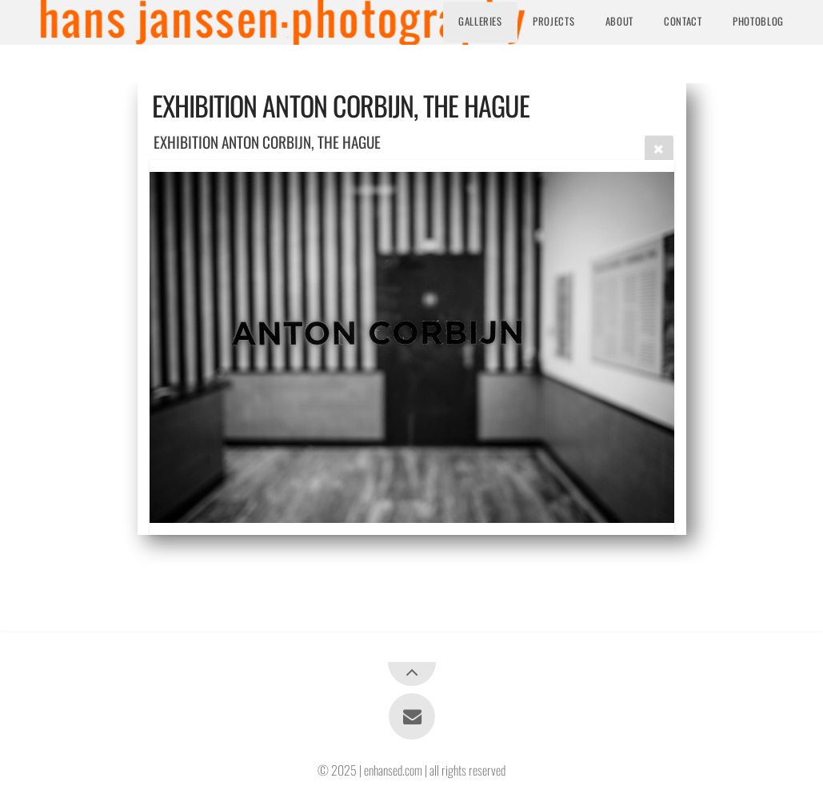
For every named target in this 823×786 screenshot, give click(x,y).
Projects (553, 22)
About (619, 22)
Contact (682, 22)
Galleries (480, 22)
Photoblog (758, 22)
